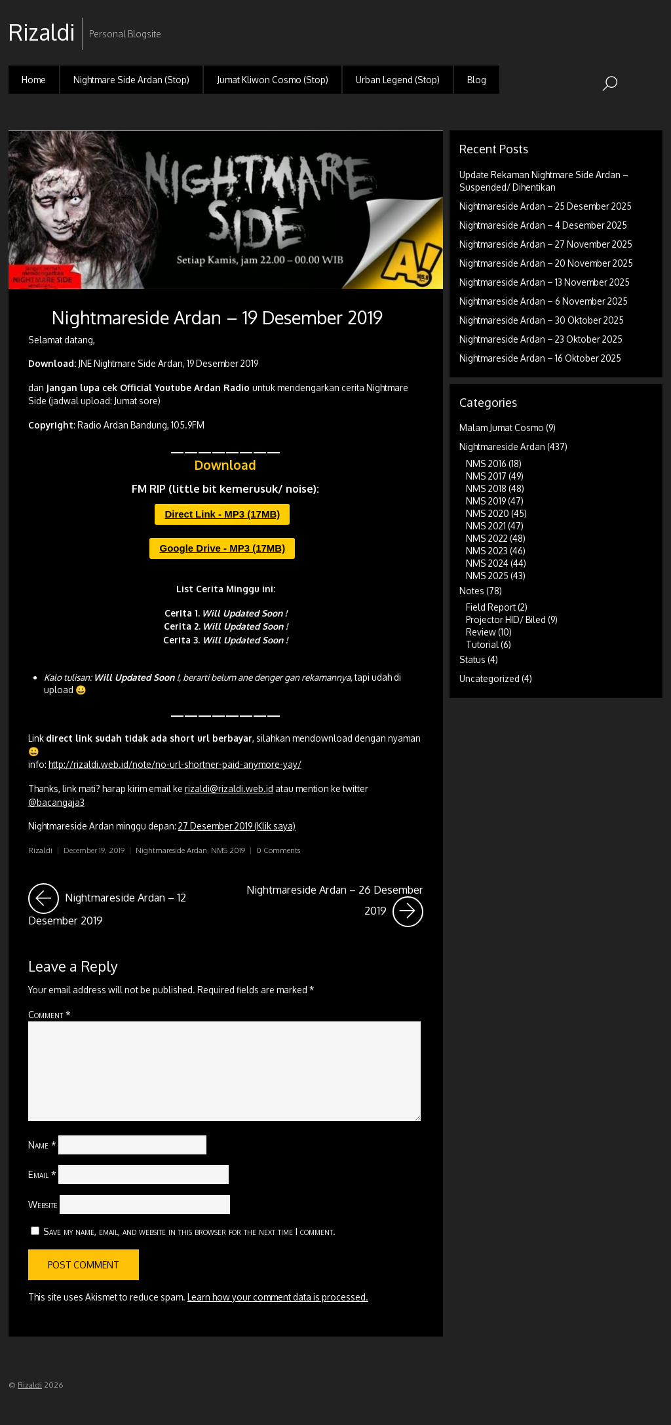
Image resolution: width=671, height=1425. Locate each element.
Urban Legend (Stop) (398, 79)
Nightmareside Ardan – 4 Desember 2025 (543, 225)
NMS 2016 (486, 463)
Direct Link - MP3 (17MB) (222, 514)
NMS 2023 (487, 550)
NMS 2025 (487, 575)
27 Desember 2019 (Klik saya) (237, 825)
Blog (476, 79)
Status (472, 659)
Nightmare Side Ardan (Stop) (131, 79)
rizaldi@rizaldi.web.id (229, 788)
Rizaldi (40, 850)
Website (43, 1204)
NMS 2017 (486, 476)
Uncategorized (489, 678)
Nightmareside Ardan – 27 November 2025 (545, 244)
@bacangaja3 (56, 802)
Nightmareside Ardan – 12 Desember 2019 (123, 905)
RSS (651, 22)
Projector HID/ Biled (506, 619)
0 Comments (278, 850)
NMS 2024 (487, 563)
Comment (49, 1014)
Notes (471, 590)
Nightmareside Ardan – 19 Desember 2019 (217, 317)
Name (42, 1144)
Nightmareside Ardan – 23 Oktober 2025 (541, 339)
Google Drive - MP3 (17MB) (222, 548)
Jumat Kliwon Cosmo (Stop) (272, 79)
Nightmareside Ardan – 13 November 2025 (544, 282)
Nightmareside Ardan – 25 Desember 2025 (545, 206)
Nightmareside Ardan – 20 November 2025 (546, 263)
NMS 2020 (487, 513)
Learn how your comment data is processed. (277, 1296)
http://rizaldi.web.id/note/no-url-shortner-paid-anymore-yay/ (174, 764)
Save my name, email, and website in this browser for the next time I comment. (189, 1231)
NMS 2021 (486, 525)
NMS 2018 (486, 488)
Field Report (491, 607)
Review (481, 631)
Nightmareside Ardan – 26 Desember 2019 (334, 905)
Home (34, 79)
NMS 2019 (228, 850)
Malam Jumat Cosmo (501, 427)
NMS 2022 (487, 538)
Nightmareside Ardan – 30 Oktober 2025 (541, 320)
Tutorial (482, 644)
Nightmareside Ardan (171, 850)
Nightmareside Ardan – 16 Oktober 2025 (540, 358)
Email (42, 1174)
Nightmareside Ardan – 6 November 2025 (543, 301)
